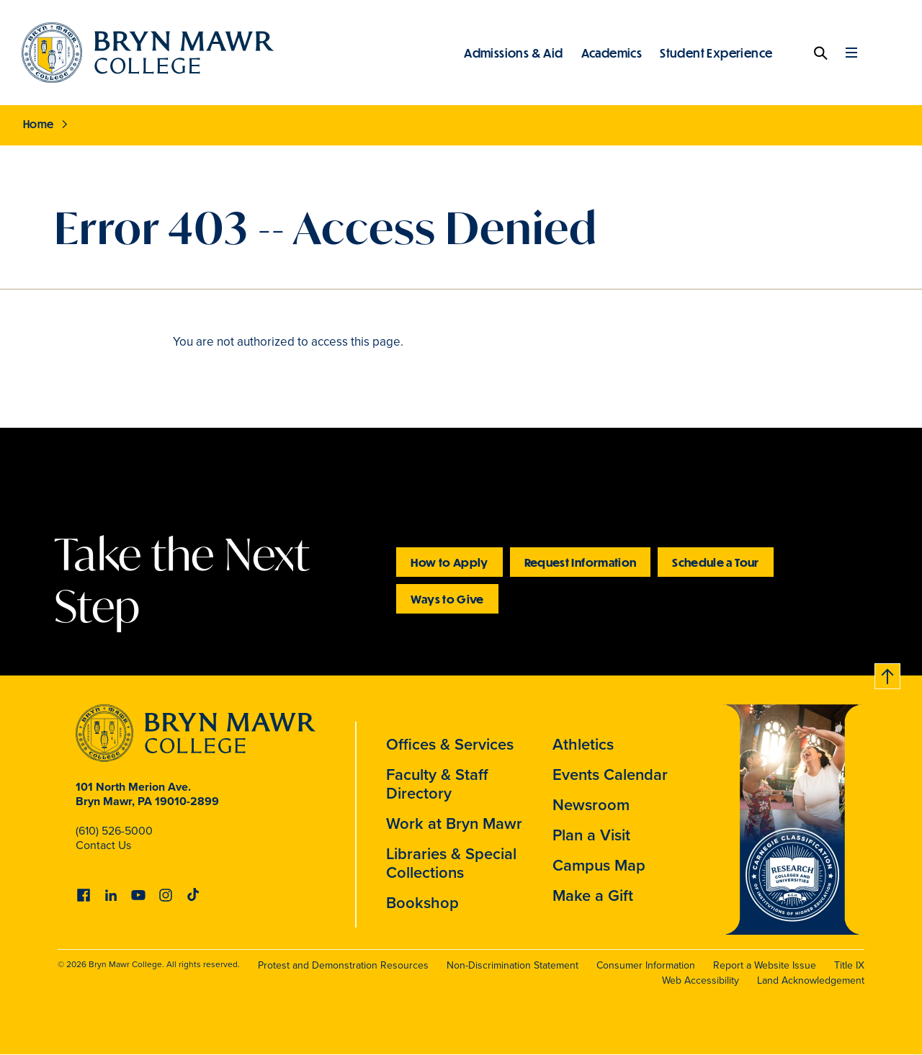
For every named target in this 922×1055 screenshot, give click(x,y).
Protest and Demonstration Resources (343, 965)
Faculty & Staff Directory (437, 784)
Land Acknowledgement (810, 980)
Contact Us (103, 845)
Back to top (888, 673)
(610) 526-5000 (114, 830)
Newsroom (591, 805)
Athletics (583, 744)
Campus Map (598, 865)
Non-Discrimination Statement (512, 965)
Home (38, 123)
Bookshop (422, 903)
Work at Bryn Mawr (454, 823)
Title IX (849, 965)
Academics (612, 52)
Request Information (580, 562)
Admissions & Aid (513, 52)
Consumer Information (645, 965)
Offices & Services (450, 744)
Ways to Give (447, 599)
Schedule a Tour (715, 562)
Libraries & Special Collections (451, 863)
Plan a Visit (591, 835)
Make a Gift (592, 895)
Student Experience (716, 52)
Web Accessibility (700, 980)
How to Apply (449, 562)
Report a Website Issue (764, 965)
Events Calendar (610, 774)
